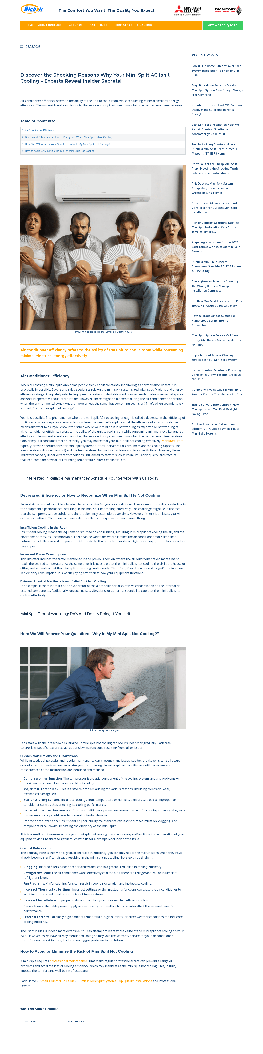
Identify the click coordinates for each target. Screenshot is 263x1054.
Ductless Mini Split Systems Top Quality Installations (115, 994)
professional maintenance (68, 974)
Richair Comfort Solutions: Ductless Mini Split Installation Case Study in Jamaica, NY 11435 (215, 226)
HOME (29, 25)
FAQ (92, 25)
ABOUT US (77, 25)
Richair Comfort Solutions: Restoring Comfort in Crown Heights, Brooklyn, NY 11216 (216, 372)
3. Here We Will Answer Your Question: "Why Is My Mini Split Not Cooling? (66, 145)
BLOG (105, 25)
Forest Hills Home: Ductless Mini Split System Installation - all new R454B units (216, 71)
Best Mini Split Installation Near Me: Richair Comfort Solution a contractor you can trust (216, 129)
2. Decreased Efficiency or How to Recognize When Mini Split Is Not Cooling (67, 138)
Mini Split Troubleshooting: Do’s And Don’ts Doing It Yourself (75, 621)
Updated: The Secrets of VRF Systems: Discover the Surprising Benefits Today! (217, 110)
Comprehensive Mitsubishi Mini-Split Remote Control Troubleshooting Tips (217, 389)
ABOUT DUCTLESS (51, 25)
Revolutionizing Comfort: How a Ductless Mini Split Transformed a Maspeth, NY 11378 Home (214, 149)
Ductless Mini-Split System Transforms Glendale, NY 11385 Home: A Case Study (217, 265)
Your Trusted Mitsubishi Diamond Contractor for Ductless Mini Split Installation (214, 207)
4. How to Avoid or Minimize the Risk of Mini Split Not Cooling (58, 151)
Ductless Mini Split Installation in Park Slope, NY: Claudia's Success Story (217, 301)
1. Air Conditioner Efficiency (38, 131)
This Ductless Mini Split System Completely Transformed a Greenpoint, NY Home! (212, 188)
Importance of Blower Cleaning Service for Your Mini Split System (214, 355)
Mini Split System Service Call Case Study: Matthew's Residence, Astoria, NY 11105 (217, 338)
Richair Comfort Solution (56, 994)
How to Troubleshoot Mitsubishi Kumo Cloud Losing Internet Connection (213, 319)
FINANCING (144, 25)
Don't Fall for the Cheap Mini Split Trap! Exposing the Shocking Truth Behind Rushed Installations (215, 168)
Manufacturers (31, 449)
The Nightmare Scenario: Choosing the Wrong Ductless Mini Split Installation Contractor (215, 285)
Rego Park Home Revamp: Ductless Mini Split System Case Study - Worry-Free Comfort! (217, 91)
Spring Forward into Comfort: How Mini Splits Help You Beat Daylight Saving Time (215, 407)
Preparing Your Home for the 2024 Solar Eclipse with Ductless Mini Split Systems (216, 246)
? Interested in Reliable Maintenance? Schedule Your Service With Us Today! (89, 483)
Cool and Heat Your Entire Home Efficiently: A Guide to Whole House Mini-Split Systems (215, 426)
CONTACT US (123, 25)
